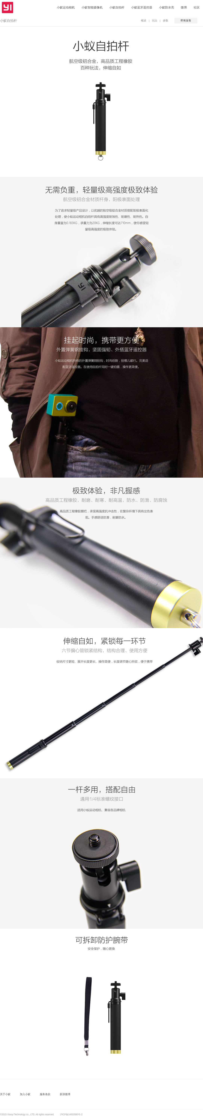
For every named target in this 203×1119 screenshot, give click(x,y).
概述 (143, 20)
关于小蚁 (5, 1094)
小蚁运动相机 (66, 7)
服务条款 (45, 1094)
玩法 (154, 20)
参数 (165, 20)
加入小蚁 (25, 1094)
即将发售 (186, 20)
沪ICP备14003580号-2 (71, 1114)
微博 (184, 7)
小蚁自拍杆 (116, 7)
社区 (197, 7)
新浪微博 (65, 1094)
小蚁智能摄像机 (92, 7)
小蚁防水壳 (166, 7)
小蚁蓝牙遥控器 (141, 7)
